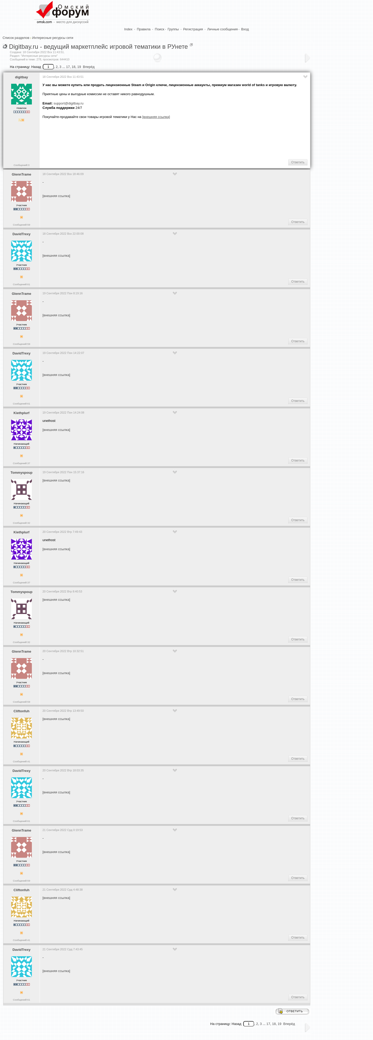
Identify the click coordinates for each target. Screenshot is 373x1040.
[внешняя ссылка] (56, 196)
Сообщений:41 (21, 761)
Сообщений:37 (21, 463)
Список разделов (16, 38)
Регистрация (193, 29)
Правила (143, 29)
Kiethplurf (21, 413)
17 (68, 67)
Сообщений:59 (21, 224)
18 (73, 67)
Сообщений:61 (21, 284)
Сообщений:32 (21, 522)
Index (128, 29)
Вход (245, 29)
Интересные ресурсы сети (52, 38)
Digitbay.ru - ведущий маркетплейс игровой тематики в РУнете (98, 46)
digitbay (21, 77)
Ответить (297, 162)
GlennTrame (21, 174)
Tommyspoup (21, 472)
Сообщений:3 (21, 165)
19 (79, 67)
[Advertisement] (136, 138)
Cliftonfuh (21, 711)
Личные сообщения (222, 29)
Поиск (159, 29)
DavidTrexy (21, 234)
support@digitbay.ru (69, 103)
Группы (173, 29)
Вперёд (89, 67)
